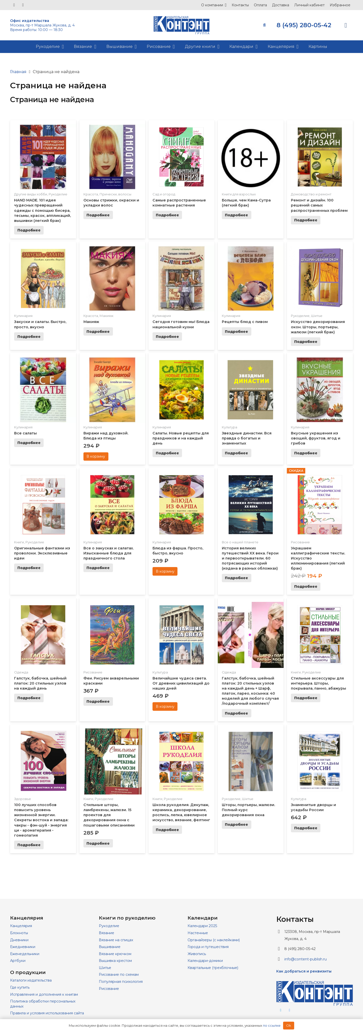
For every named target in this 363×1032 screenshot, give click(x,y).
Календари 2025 (202, 926)
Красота (90, 194)
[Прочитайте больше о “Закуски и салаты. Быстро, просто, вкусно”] (29, 336)
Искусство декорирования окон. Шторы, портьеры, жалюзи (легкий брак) (318, 326)
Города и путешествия (208, 947)
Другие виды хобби (30, 194)
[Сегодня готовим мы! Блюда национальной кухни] (181, 249)
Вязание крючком (115, 954)
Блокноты (19, 933)
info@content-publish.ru (305, 959)
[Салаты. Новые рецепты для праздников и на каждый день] (181, 360)
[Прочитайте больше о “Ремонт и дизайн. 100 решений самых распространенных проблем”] (305, 220)
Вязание (106, 933)
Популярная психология (121, 981)
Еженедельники (24, 954)
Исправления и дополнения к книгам (44, 994)
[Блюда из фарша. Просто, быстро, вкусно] (181, 475)
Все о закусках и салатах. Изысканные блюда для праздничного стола (108, 553)
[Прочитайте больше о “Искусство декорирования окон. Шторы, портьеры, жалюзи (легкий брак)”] (305, 341)
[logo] (182, 25)
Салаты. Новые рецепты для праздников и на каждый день (181, 438)
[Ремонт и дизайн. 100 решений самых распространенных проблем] (320, 127)
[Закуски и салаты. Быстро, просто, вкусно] (43, 249)
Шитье (316, 316)
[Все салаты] (43, 360)
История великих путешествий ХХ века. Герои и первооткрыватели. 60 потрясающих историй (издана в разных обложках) (250, 558)
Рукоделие (58, 194)
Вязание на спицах (116, 940)
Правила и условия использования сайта (47, 1013)
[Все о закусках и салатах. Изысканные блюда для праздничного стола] (112, 475)
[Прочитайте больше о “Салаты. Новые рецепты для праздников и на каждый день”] (167, 453)
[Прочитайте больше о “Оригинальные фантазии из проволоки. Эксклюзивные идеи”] (29, 568)
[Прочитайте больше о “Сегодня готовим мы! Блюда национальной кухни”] (167, 336)
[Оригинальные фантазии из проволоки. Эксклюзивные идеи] (43, 475)
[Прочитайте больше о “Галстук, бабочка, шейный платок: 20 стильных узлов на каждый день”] (29, 698)
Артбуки (17, 960)
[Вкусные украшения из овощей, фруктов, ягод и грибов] (320, 360)
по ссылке (272, 1025)
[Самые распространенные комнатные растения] (181, 127)
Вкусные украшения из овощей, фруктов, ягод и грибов (315, 438)
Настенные (198, 933)
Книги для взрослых (239, 194)
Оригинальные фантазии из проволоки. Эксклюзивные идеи (42, 553)
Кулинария (23, 316)
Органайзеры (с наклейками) (214, 940)
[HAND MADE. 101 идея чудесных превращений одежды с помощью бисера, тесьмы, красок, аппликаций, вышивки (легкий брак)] (43, 127)
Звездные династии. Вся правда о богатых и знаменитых (246, 438)
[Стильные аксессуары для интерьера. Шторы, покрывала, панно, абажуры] (320, 605)
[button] (264, 25)
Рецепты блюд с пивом (245, 321)
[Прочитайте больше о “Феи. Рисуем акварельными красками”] (98, 701)
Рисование (300, 542)
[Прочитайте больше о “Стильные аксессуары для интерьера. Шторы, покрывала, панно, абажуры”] (305, 698)
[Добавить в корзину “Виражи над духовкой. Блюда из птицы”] (95, 456)
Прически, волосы (115, 194)
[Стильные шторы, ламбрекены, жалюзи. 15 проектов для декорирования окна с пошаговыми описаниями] (112, 731)
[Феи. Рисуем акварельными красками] (112, 605)
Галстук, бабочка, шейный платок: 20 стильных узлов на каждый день (40, 683)
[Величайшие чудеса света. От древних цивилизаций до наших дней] (181, 605)
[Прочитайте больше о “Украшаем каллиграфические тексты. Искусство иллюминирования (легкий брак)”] (305, 586)
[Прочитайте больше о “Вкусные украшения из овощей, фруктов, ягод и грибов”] (305, 453)
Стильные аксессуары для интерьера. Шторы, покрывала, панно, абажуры (318, 683)
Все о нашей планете (240, 542)
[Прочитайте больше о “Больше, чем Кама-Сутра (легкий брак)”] (236, 215)
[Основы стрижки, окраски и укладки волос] (112, 127)
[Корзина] (346, 25)
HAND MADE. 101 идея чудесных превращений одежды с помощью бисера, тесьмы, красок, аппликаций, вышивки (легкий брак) (42, 210)
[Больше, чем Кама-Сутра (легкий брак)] (251, 127)
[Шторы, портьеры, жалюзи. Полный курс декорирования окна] (251, 731)
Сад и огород (164, 194)
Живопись (197, 954)
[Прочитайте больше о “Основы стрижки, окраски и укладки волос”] (98, 215)
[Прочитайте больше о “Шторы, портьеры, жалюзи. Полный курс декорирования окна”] (236, 824)
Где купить (19, 987)
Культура (229, 427)
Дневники (19, 940)
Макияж (106, 316)
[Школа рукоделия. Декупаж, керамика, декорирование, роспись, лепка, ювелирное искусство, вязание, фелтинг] (181, 731)
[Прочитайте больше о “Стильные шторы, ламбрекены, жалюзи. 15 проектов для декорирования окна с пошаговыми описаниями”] (98, 843)
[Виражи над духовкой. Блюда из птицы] (112, 360)
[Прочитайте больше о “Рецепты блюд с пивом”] (236, 331)
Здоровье (22, 799)
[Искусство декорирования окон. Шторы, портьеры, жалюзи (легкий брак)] (320, 249)
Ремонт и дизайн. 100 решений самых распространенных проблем (319, 205)
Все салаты (25, 433)
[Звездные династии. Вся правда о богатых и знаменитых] (251, 360)
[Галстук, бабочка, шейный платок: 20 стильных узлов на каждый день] (43, 605)
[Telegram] (23, 5)
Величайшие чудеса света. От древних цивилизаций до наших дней (181, 683)
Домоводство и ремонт (311, 194)
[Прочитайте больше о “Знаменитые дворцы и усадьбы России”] (305, 828)
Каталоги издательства (31, 980)
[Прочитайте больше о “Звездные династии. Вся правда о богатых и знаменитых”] (236, 453)
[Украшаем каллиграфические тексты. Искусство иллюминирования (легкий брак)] (320, 475)
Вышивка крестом (115, 960)
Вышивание (109, 947)
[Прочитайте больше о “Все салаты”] (29, 442)
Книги (19, 542)
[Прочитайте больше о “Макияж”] (98, 331)
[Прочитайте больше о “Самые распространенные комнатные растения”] (167, 215)
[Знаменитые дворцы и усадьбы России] (320, 731)
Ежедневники (22, 947)
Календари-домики (205, 960)
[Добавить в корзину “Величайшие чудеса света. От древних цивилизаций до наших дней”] (165, 706)
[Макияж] (112, 249)
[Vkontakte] (14, 5)
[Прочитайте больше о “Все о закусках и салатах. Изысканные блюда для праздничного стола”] (98, 568)
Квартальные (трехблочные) (213, 967)
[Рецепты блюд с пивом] (251, 249)
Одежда (21, 672)
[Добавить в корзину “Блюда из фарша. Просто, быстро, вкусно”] (165, 571)
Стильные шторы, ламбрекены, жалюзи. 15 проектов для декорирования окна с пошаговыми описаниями (109, 815)
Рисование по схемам (119, 974)
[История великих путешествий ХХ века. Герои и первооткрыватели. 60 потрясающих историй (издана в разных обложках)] (251, 475)
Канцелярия (21, 926)
